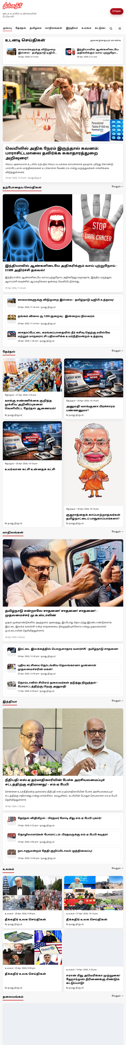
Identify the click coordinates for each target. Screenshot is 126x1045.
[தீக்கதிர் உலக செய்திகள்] (32, 893)
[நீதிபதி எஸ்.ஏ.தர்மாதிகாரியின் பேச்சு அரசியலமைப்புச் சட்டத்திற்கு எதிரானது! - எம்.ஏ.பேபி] (63, 742)
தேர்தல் (20, 28)
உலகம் (86, 28)
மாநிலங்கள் (53, 28)
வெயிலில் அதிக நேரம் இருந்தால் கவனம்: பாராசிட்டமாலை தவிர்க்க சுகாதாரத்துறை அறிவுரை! (52, 154)
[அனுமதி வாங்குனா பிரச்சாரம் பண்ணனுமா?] (93, 378)
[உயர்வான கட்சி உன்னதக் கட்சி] (32, 440)
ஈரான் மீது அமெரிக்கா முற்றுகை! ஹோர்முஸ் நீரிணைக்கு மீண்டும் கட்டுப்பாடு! (93, 979)
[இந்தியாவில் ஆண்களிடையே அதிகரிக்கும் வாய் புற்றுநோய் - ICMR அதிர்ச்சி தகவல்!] (63, 228)
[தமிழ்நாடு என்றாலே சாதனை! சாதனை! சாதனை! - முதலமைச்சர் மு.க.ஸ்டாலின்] (63, 573)
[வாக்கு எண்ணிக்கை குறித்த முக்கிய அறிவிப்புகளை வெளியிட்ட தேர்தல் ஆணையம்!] (32, 375)
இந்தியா (72, 28)
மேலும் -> (117, 186)
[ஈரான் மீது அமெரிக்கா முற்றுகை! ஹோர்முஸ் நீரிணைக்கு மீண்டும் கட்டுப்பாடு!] (93, 948)
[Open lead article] (63, 104)
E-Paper (117, 11)
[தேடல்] (111, 28)
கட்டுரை (100, 28)
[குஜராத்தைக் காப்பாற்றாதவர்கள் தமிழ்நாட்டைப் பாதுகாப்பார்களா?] (93, 463)
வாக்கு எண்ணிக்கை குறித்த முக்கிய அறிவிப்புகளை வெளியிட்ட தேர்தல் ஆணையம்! (30, 404)
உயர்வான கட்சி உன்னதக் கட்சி (30, 469)
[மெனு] (119, 28)
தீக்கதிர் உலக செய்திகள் (25, 919)
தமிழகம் (36, 28)
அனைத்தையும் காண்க (105, 40)
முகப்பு (7, 28)
